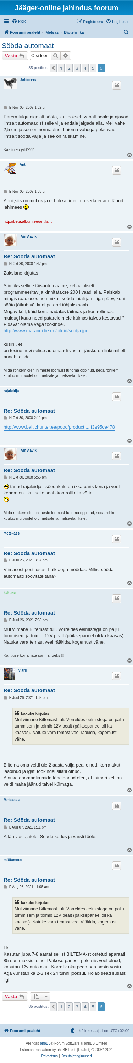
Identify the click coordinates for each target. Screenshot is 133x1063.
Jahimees (28, 79)
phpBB (45, 1043)
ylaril (22, 670)
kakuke (10, 593)
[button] (53, 68)
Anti (23, 164)
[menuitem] (19, 21)
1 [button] (61, 68)
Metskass (12, 533)
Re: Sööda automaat (29, 256)
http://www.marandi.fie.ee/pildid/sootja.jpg (46, 330)
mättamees (13, 860)
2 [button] (69, 68)
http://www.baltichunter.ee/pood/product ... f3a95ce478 (59, 427)
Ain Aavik (29, 236)
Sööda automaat (28, 46)
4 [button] (85, 68)
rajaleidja (11, 391)
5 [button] (93, 68)
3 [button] (77, 68)
